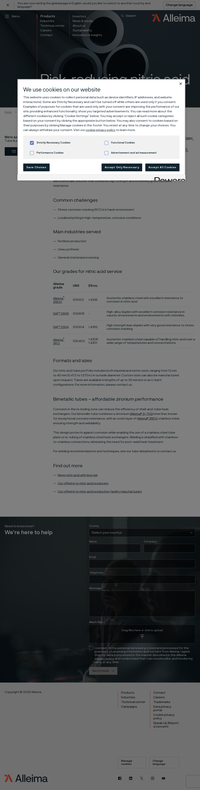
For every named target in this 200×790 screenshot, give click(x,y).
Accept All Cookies (162, 167)
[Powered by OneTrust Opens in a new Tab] (168, 178)
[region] (101, 129)
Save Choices (36, 167)
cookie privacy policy (100, 130)
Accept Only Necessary (122, 167)
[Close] (180, 83)
